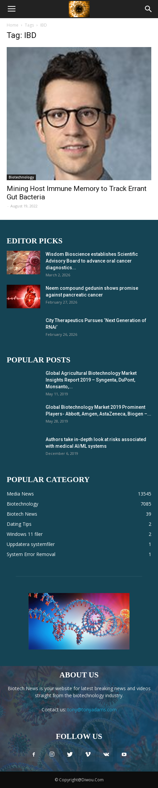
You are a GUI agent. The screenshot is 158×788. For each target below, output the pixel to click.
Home (12, 25)
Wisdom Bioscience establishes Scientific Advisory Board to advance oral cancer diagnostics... (92, 260)
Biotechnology (21, 177)
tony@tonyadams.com (92, 709)
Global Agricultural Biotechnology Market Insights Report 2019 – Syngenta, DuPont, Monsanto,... (91, 379)
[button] (148, 9)
